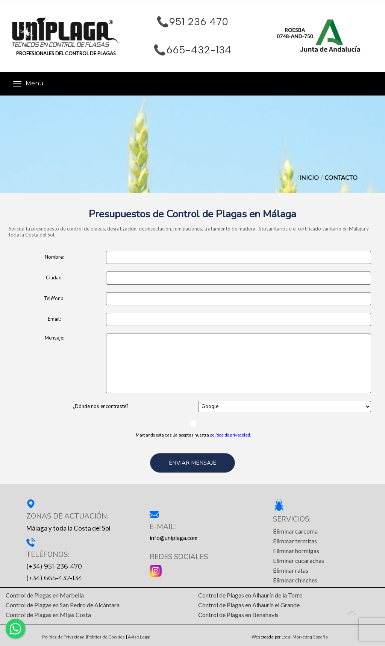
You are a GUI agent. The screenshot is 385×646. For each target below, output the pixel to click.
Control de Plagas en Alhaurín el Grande (249, 604)
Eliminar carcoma (295, 531)
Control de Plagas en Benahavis (238, 614)
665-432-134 (199, 50)
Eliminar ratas (290, 570)
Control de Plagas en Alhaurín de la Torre (250, 595)
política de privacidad (230, 435)
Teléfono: (54, 298)
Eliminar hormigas (296, 550)
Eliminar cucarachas (298, 560)
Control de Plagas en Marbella (45, 595)
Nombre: (54, 257)
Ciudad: (54, 277)
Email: (54, 319)
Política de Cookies (106, 637)
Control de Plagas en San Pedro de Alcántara (63, 604)
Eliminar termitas (295, 540)
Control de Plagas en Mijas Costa (48, 614)
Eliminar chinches (295, 580)
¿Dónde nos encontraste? (100, 406)
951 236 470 (198, 22)
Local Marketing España (305, 637)
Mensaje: (54, 338)
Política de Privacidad (63, 637)
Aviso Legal (139, 637)
